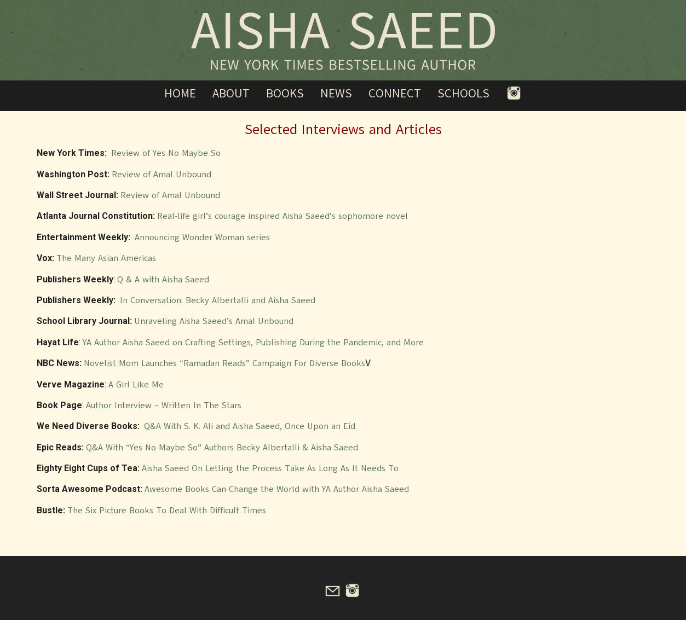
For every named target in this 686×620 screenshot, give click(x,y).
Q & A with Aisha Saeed (163, 280)
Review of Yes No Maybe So (166, 153)
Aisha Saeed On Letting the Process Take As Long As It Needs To (270, 468)
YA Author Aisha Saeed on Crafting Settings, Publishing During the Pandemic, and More (253, 343)
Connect (394, 93)
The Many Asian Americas (106, 258)
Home (180, 93)
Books (285, 93)
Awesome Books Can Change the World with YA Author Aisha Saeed (277, 489)
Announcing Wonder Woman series (202, 237)
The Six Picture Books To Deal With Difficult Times (166, 511)
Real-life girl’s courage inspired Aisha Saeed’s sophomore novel (282, 216)
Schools (463, 93)
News (336, 93)
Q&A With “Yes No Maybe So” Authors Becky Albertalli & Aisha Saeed (222, 448)
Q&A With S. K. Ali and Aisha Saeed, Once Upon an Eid (249, 426)
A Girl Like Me (136, 385)
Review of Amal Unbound (161, 175)
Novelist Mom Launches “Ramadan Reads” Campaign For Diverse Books (224, 363)
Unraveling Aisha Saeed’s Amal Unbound (213, 321)
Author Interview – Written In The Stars (163, 405)
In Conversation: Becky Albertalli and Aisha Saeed (217, 300)
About (231, 93)
